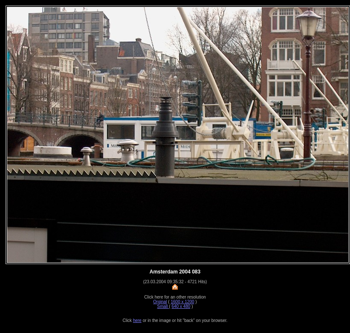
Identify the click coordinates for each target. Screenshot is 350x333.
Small (163, 306)
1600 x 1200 (182, 301)
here (137, 320)
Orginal (160, 301)
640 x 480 (180, 306)
